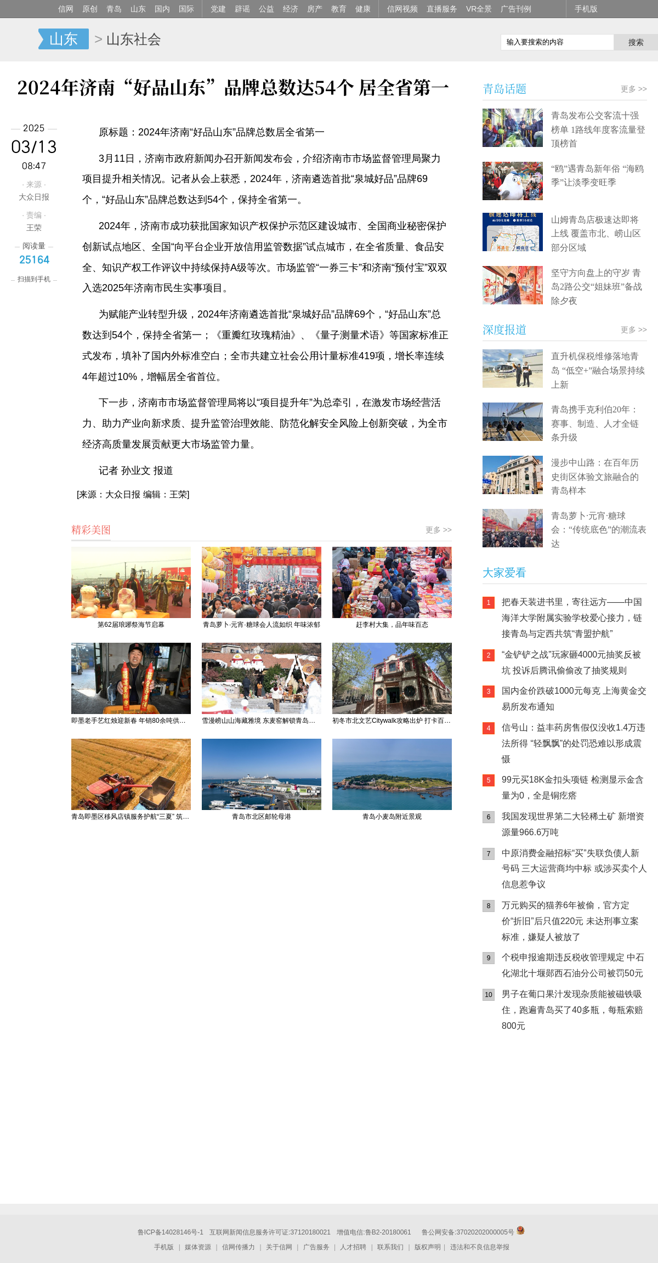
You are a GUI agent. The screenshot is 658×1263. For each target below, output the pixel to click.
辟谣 (242, 8)
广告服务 (316, 1247)
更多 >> (439, 529)
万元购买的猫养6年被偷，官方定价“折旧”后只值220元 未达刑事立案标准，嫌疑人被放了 (570, 921)
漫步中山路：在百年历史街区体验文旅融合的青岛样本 (595, 476)
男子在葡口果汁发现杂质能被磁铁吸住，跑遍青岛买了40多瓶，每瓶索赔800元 (572, 1009)
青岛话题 (504, 89)
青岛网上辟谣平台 (515, 1154)
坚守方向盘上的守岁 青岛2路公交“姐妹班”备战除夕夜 (596, 286)
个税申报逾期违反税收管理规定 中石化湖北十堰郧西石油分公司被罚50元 (573, 965)
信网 (65, 8)
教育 (339, 8)
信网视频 (402, 8)
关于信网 (279, 1247)
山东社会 (133, 39)
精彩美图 (91, 529)
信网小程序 (581, 1110)
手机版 (586, 8)
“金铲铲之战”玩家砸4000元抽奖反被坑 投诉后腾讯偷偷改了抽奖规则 (571, 662)
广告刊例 (516, 8)
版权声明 (428, 1247)
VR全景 (479, 8)
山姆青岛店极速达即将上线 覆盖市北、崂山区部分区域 (596, 233)
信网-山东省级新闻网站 (19, 39)
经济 (290, 8)
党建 (218, 8)
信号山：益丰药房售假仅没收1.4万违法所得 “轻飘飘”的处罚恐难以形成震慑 (573, 743)
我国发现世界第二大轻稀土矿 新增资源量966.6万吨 (573, 824)
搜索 (636, 42)
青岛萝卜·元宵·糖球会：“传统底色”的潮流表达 (598, 529)
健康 (363, 8)
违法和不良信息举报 (479, 1247)
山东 (138, 8)
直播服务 (442, 8)
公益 (266, 8)
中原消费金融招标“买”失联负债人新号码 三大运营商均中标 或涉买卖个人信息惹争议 (574, 869)
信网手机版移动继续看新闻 (436, 40)
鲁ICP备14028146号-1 (170, 1232)
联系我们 (390, 1247)
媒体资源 (198, 1247)
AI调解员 (581, 1154)
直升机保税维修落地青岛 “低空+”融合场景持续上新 (598, 370)
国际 (186, 8)
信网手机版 (515, 1110)
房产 (314, 8)
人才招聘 (353, 1247)
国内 (162, 8)
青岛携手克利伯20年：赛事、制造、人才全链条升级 (595, 423)
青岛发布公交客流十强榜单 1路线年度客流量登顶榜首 (598, 129)
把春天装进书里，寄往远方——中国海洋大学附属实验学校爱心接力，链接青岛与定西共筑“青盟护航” (572, 617)
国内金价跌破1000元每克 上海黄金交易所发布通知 (574, 698)
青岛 (114, 8)
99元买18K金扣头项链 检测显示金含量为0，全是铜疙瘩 (573, 787)
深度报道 (504, 329)
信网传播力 (238, 1247)
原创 (90, 8)
